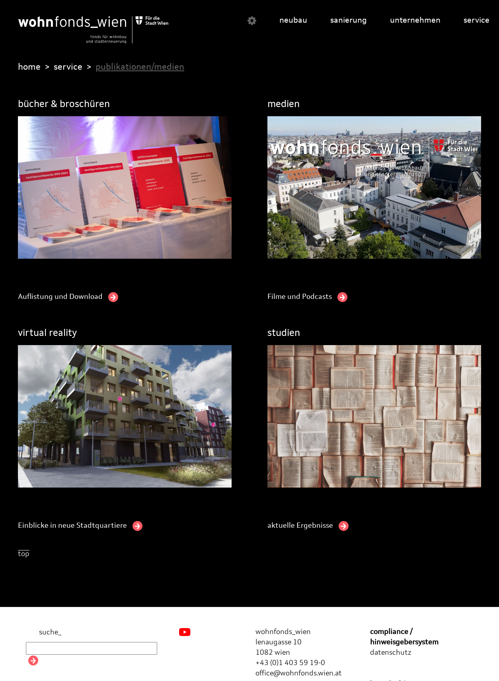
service (476, 21)
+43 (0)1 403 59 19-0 (290, 663)
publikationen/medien (140, 67)
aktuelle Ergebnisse (308, 525)
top (23, 554)
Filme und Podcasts (307, 296)
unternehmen (415, 21)
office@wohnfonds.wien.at (298, 673)
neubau (293, 21)
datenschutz (390, 652)
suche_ (43, 632)
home (29, 67)
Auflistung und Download (68, 296)
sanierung (348, 21)
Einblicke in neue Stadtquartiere (80, 525)
